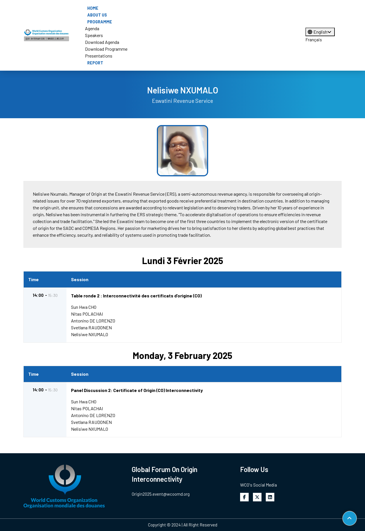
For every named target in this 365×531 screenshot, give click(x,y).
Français (313, 39)
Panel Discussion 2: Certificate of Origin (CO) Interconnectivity (137, 390)
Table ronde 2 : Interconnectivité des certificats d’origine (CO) (136, 295)
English (320, 31)
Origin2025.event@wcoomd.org (161, 494)
